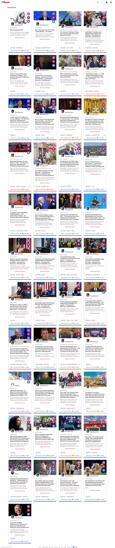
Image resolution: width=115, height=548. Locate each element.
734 (45, 411)
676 (70, 233)
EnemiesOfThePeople (71, 364)
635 (70, 189)
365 (95, 138)
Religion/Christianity (47, 168)
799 (19, 323)
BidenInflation (96, 274)
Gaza (68, 47)
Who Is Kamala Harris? (16, 30)
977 (70, 411)
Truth (93, 186)
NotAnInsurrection (71, 408)
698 (20, 233)
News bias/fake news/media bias (75, 344)
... (79, 48)
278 (70, 50)
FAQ (62, 547)
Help (65, 547)
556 (20, 367)
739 (45, 233)
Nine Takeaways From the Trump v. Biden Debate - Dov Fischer (43, 31)
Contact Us (69, 547)
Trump (43, 91)
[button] (98, 2)
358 (95, 367)
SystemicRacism (70, 496)
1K (45, 277)
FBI (98, 135)
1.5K (20, 455)
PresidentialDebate (45, 47)
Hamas (71, 47)
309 (20, 50)
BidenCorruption (89, 91)
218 (45, 189)
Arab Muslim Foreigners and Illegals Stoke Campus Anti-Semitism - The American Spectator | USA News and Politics (93, 35)
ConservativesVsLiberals (15, 496)
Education (95, 30)
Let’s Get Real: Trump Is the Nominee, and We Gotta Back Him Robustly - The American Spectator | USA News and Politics (44, 78)
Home (39, 547)
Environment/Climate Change (24, 346)
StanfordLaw (69, 135)
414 (95, 233)
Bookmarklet (45, 547)
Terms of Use (57, 547)
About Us (51, 547)
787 (70, 277)
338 (45, 50)
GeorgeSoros (19, 364)
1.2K (70, 323)
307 (95, 94)
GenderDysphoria (20, 408)
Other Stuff (95, 72)
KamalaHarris (19, 47)
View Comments (20, 37)
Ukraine (76, 320)
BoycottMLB (88, 452)
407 (95, 455)
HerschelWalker (19, 230)
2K (20, 541)
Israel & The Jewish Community (71, 30)
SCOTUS (43, 230)
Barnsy (17, 474)
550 (20, 499)
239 (70, 138)
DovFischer (12, 47)
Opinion (43, 135)
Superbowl (23, 186)
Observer (17, 385)
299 (70, 455)
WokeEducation (44, 496)
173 (95, 50)
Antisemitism (89, 47)
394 (70, 499)
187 (70, 94)
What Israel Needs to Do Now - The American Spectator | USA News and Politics (69, 75)
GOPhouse (69, 186)
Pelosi (22, 274)
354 (20, 138)
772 (95, 189)
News (61, 30)
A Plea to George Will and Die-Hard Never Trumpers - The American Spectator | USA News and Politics (19, 76)
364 (95, 411)
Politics (11, 28)
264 (20, 94)
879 (95, 323)
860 (45, 455)
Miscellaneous (88, 30)
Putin (72, 320)
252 (45, 94)
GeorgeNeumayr (45, 186)
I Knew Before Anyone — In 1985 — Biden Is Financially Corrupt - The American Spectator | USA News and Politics (95, 76)
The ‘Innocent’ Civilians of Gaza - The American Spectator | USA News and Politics (69, 33)
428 (45, 138)
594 (95, 277)
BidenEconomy (89, 274)
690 (45, 367)
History (87, 390)
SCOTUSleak (74, 274)
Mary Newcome (19, 25)
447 (20, 411)
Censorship (88, 135)
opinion (68, 274)
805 (70, 367)
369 (20, 189)
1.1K (45, 499)
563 (20, 277)
